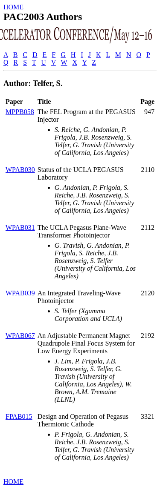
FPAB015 (19, 416)
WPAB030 (20, 169)
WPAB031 (20, 227)
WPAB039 (20, 293)
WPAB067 (20, 335)
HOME (13, 7)
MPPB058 (20, 111)
